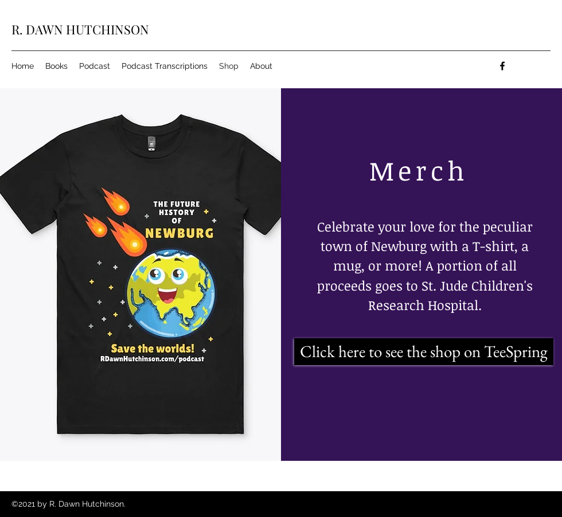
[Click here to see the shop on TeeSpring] (423, 351)
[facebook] (502, 66)
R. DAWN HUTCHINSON (80, 29)
